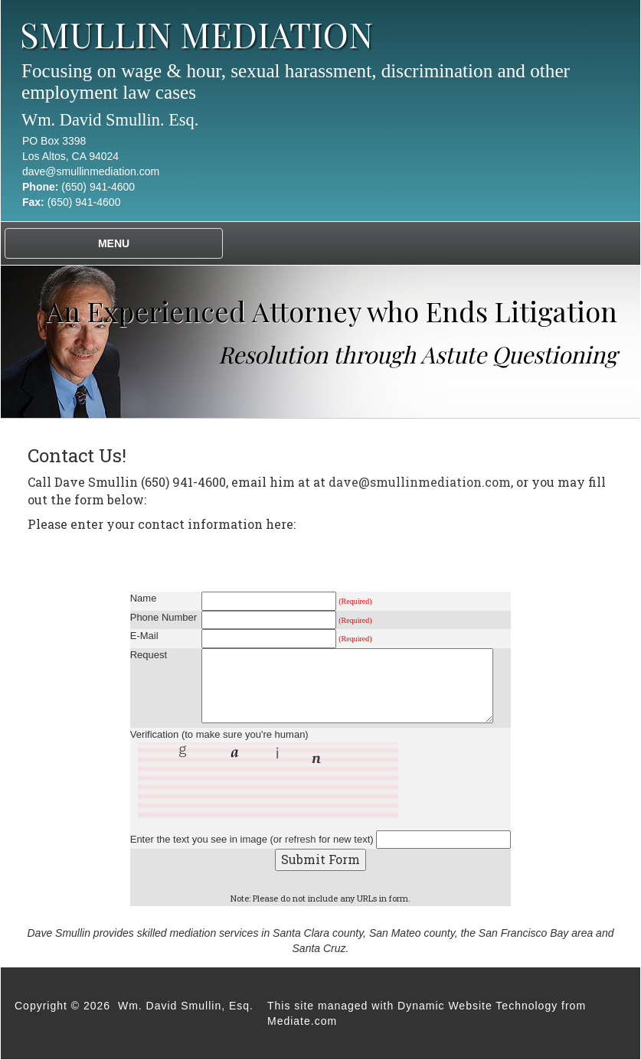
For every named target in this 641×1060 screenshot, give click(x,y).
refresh (300, 839)
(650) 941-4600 (98, 187)
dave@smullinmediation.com (90, 171)
